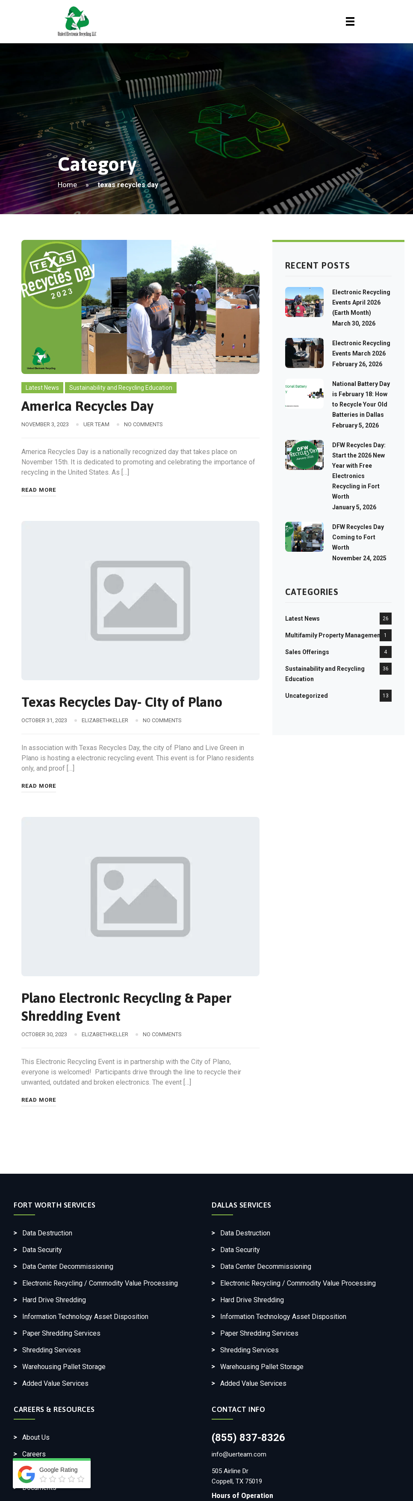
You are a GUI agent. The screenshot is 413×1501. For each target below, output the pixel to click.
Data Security (42, 1250)
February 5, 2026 (355, 425)
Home (67, 184)
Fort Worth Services (55, 1205)
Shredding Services (51, 1350)
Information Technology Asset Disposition (85, 1317)
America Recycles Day (87, 406)
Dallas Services (241, 1205)
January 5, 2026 (354, 507)
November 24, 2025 (359, 558)
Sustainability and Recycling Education (120, 387)
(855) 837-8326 (248, 1438)
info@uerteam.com (239, 1454)
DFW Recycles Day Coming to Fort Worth (358, 537)
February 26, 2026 (357, 364)
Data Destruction (47, 1233)
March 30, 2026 (353, 323)
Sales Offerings (307, 652)
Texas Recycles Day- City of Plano (121, 702)
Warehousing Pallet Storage (64, 1367)
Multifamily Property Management (334, 635)
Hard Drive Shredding (54, 1300)
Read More (38, 490)
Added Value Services (55, 1383)
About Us (36, 1437)
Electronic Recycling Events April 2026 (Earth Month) (361, 302)
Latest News (42, 387)
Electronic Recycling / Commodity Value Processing (100, 1283)
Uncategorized (306, 695)
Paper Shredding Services (61, 1333)
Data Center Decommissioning (67, 1266)
